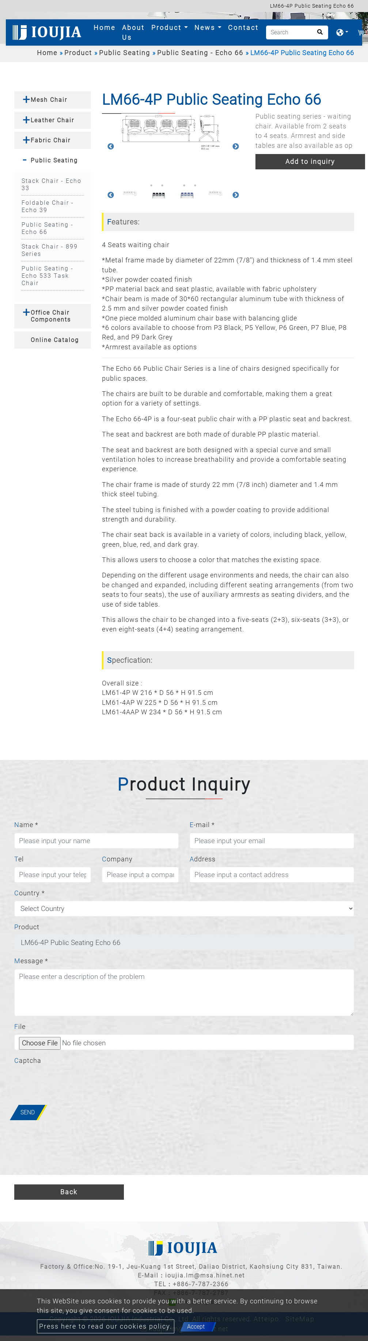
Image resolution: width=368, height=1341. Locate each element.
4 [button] (184, 185)
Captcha (27, 1060)
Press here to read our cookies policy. (105, 1326)
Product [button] (167, 27)
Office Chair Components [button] (51, 316)
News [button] (206, 27)
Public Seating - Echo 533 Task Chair (47, 276)
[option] (173, 132)
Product (78, 53)
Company (117, 859)
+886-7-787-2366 (201, 1284)
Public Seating (124, 53)
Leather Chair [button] (52, 120)
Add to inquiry (310, 161)
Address (203, 859)
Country (29, 893)
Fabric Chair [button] (51, 140)
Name (26, 825)
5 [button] (195, 185)
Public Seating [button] (54, 160)
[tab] (52, 99)
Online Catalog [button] (55, 340)
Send (27, 1112)
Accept (196, 1326)
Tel (19, 859)
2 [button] (162, 185)
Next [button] (235, 146)
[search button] (317, 34)
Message (31, 961)
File (20, 1026)
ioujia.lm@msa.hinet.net (205, 1275)
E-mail (202, 825)
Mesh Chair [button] (49, 99)
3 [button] (173, 185)
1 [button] (151, 185)
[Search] (297, 32)
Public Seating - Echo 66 (200, 53)
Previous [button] (110, 146)
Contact (243, 27)
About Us (133, 32)
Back (68, 1192)
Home (106, 26)
